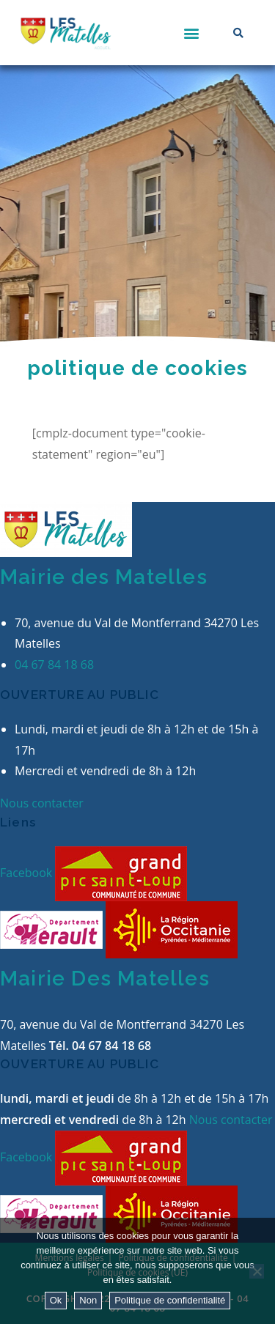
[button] (192, 33)
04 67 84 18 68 (54, 665)
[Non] (256, 1271)
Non (88, 1300)
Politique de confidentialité (169, 1300)
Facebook (27, 873)
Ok (56, 1300)
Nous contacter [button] (42, 803)
